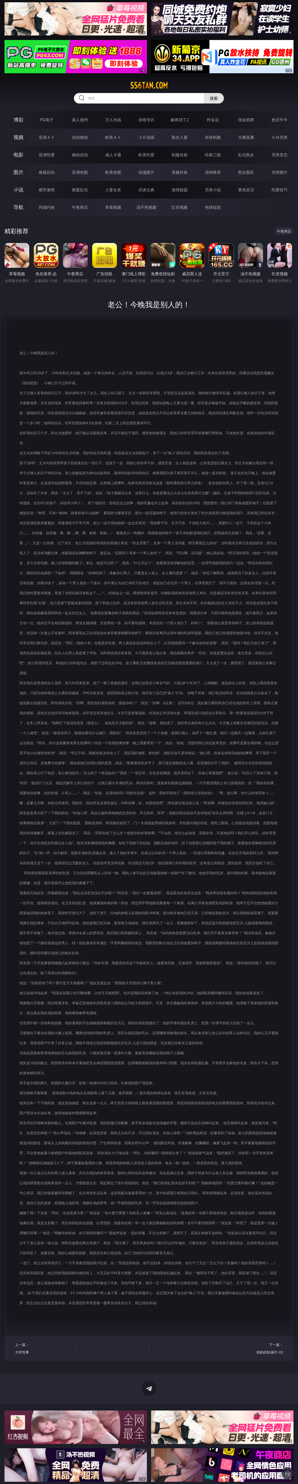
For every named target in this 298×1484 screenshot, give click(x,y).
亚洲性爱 (47, 155)
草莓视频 (113, 207)
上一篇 (44, 1349)
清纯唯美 (213, 172)
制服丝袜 (180, 155)
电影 (18, 154)
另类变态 (280, 155)
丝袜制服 (213, 137)
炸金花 (213, 119)
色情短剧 (213, 207)
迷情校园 (180, 189)
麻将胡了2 (180, 119)
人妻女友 (113, 189)
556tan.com (149, 85)
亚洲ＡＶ (47, 137)
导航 (18, 207)
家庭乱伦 (80, 189)
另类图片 (280, 172)
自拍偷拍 (80, 137)
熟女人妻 (180, 137)
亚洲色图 (80, 172)
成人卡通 (113, 155)
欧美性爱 (146, 155)
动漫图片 (146, 172)
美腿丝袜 (180, 172)
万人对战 (113, 119)
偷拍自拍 (80, 155)
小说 (18, 189)
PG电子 (46, 119)
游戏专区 (146, 119)
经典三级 (213, 155)
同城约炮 (47, 207)
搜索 (214, 98)
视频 (18, 137)
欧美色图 (113, 172)
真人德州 (80, 119)
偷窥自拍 (47, 172)
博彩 (18, 119)
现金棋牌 (246, 119)
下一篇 (254, 1349)
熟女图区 (246, 172)
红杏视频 (180, 207)
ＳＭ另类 (280, 137)
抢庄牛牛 (280, 119)
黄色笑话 (246, 189)
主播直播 (246, 137)
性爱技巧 (280, 189)
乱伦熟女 (246, 155)
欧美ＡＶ (113, 137)
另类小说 (213, 189)
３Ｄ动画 (146, 137)
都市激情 (47, 189)
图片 (18, 172)
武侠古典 (146, 189)
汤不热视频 (146, 207)
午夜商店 (80, 207)
